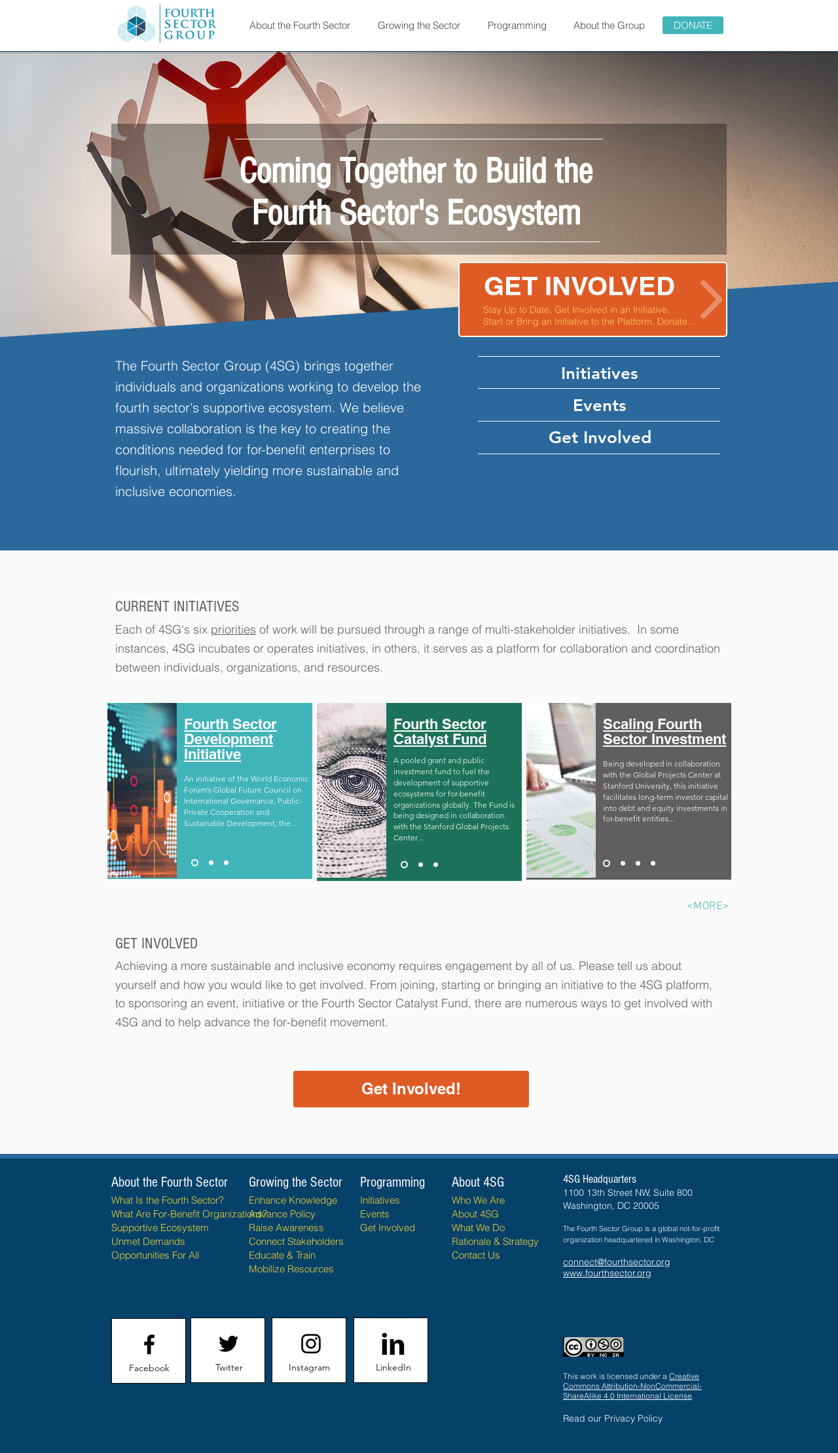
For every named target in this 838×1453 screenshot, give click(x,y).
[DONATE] (693, 25)
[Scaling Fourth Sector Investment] (606, 863)
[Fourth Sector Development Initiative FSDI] (194, 863)
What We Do (478, 1227)
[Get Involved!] (411, 1089)
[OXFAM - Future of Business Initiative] (420, 865)
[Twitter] (229, 1368)
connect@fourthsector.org (616, 1262)
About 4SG (475, 1214)
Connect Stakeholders (296, 1241)
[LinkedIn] (393, 1368)
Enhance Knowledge (293, 1200)
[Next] (764, 199)
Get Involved (387, 1227)
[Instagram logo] (311, 1344)
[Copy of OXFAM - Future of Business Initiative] (435, 865)
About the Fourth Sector (171, 1182)
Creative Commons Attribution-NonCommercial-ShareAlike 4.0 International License (632, 1386)
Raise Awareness (286, 1227)
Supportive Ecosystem (160, 1227)
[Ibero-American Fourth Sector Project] (226, 863)
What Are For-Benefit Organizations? (189, 1214)
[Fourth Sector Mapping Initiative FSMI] (211, 863)
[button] (299, 25)
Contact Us (476, 1255)
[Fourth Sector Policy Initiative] (623, 863)
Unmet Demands (148, 1241)
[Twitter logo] (228, 1344)
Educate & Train (282, 1255)
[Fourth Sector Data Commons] (638, 863)
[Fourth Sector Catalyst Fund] (404, 865)
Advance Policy (282, 1214)
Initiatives (380, 1200)
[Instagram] (309, 1368)
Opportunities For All (155, 1255)
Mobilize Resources (291, 1269)
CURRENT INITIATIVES (177, 606)
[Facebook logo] (149, 1344)
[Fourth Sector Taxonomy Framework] (653, 863)
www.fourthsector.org (607, 1273)
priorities (233, 629)
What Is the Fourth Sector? (167, 1200)
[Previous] (73, 199)
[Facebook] (149, 1368)
